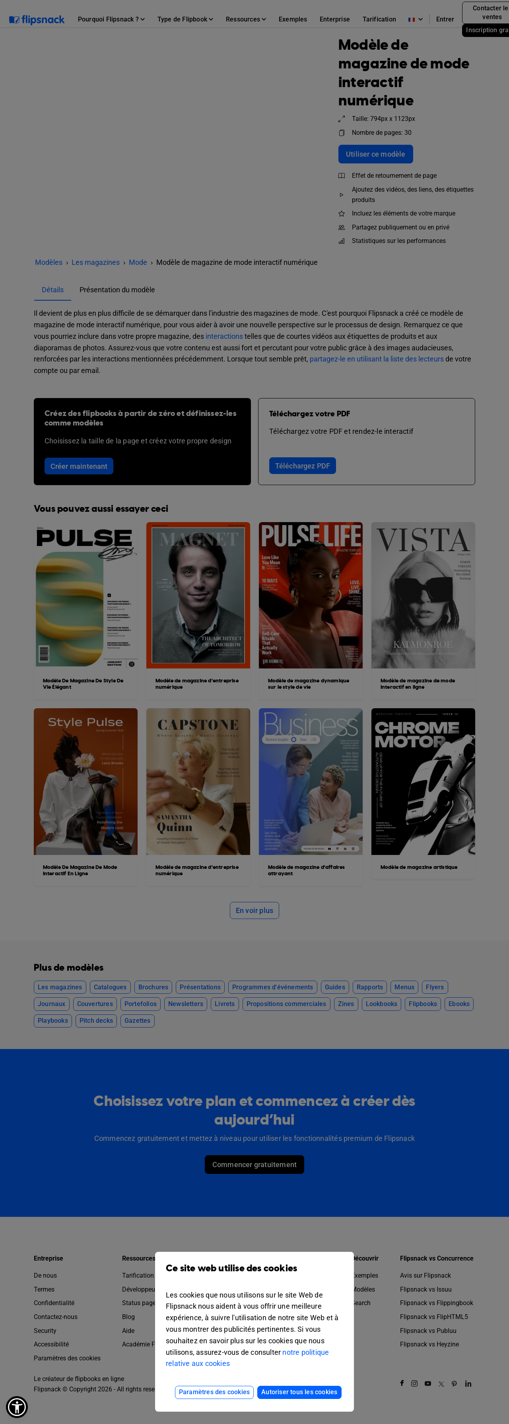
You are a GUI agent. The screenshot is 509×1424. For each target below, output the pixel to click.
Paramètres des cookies (214, 1392)
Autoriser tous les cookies (299, 1392)
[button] (17, 1407)
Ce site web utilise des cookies (254, 1274)
